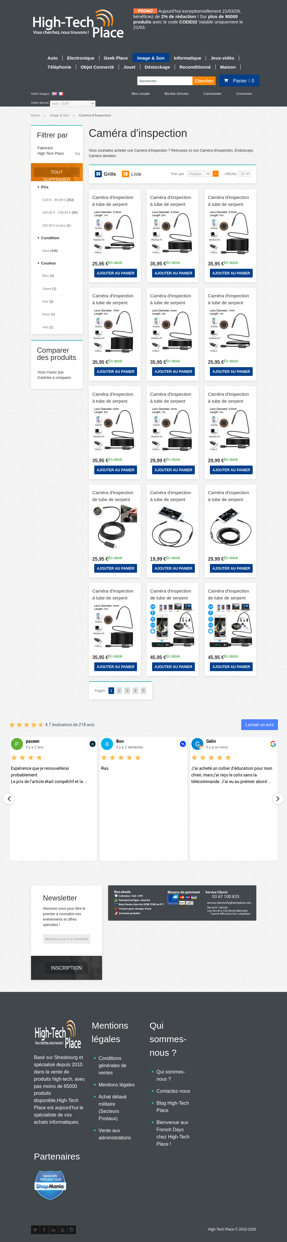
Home (35, 115)
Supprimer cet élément (77, 153)
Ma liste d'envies (176, 93)
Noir (45, 301)
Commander (212, 93)
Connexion (244, 93)
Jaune (46, 288)
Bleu (45, 275)
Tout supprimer (56, 173)
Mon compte (141, 93)
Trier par (177, 174)
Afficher (231, 174)
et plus (54, 225)
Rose (46, 314)
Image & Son (59, 115)
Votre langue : (41, 93)
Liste (132, 174)
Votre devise (40, 102)
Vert (45, 327)
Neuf (45, 250)
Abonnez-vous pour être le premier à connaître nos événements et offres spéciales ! (64, 916)
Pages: (100, 691)
